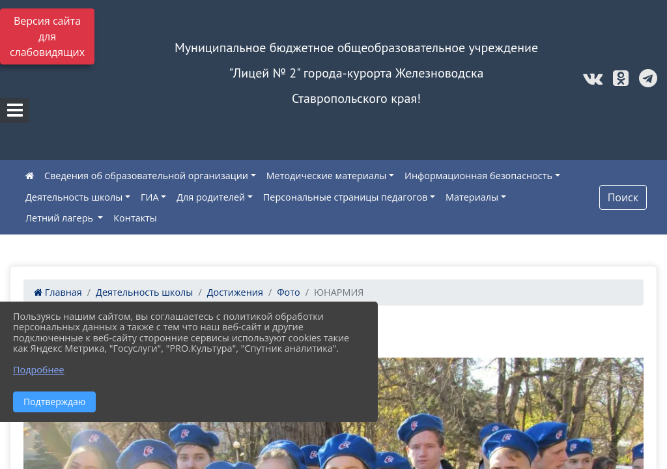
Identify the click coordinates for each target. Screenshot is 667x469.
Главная (58, 292)
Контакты (135, 218)
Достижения (235, 292)
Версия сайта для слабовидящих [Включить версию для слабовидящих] (47, 36)
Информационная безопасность (478, 175)
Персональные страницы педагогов (345, 197)
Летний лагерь (60, 218)
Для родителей (211, 197)
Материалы (472, 197)
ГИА (150, 197)
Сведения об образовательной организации (146, 175)
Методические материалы (326, 175)
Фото (288, 292)
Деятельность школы (73, 197)
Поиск (623, 197)
